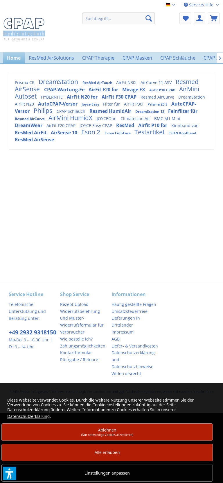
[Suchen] (149, 18)
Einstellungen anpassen (107, 473)
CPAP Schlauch (72, 111)
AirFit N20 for (83, 97)
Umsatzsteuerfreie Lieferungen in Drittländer (130, 318)
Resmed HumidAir (110, 111)
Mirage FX (134, 89)
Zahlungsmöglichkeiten (82, 346)
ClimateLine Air (136, 118)
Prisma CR (25, 82)
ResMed (125, 125)
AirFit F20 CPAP (61, 125)
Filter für (112, 104)
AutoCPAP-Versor (58, 104)
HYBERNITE (52, 97)
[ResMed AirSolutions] (51, 57)
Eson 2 (91, 132)
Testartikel (150, 132)
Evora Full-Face (118, 133)
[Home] (14, 57)
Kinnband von (185, 125)
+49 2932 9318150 (32, 332)
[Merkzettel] (185, 18)
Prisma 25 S (158, 104)
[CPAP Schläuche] (177, 57)
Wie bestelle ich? (76, 339)
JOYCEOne (107, 118)
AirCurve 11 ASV (157, 82)
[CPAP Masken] (137, 57)
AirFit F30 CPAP (120, 97)
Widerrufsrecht (126, 373)
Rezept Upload (74, 304)
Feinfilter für (182, 111)
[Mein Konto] (199, 18)
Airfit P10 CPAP (162, 90)
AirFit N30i (127, 82)
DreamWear (29, 125)
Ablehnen (107, 432)
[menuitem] (118, 18)
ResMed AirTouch (97, 82)
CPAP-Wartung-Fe (65, 89)
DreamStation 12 (150, 111)
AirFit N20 (25, 104)
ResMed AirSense (34, 139)
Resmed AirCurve (158, 97)
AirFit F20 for (104, 89)
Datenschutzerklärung (28, 416)
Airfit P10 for (153, 125)
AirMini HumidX (71, 118)
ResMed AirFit (31, 132)
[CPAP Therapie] (98, 57)
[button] (9, 473)
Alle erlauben (107, 452)
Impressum (123, 332)
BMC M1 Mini (167, 118)
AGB (116, 339)
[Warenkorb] (214, 18)
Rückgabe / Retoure (79, 359)
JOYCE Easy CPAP (96, 125)
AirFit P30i (134, 104)
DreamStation (59, 82)
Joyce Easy (91, 104)
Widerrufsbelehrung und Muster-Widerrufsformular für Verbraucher (82, 322)
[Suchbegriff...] (118, 18)
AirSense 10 (64, 132)
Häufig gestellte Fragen (134, 304)
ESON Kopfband (182, 133)
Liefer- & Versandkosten (135, 346)
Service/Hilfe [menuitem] (199, 5)
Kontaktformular (76, 352)
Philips (44, 110)
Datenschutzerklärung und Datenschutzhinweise (133, 359)
